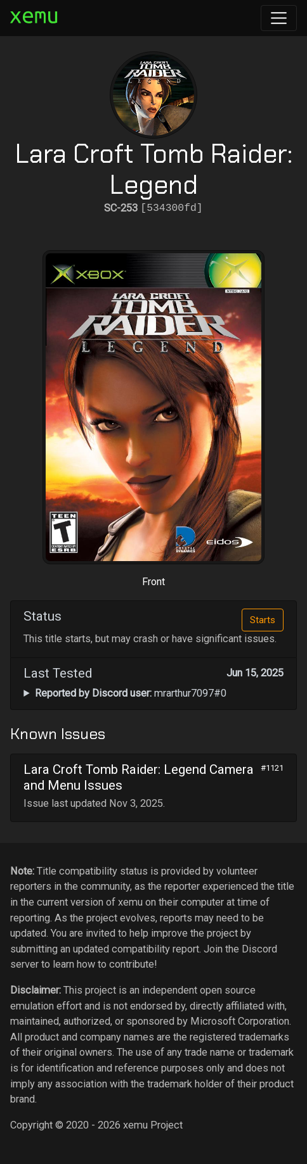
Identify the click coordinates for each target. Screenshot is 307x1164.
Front (153, 582)
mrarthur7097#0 (130, 693)
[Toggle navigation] (279, 18)
